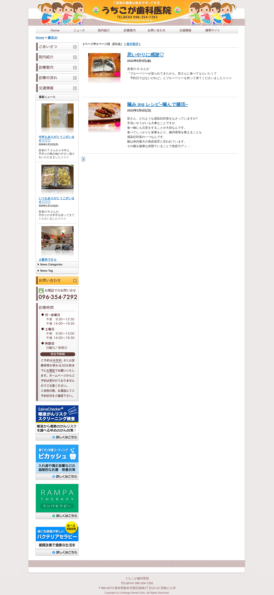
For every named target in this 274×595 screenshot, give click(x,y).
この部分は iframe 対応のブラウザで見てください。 (57, 180)
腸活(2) (52, 37)
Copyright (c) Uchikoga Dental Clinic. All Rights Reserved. (137, 592)
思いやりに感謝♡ (145, 54)
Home (40, 37)
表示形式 (132, 44)
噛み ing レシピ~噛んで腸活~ (157, 104)
